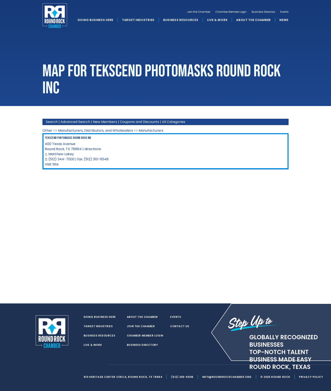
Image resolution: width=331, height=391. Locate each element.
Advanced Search (75, 121)
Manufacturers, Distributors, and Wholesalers (95, 130)
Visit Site (52, 164)
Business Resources (180, 20)
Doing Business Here (95, 20)
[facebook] (94, 364)
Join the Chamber (198, 12)
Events (284, 12)
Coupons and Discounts (139, 121)
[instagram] (103, 364)
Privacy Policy (311, 377)
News (284, 20)
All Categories (173, 121)
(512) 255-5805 (182, 377)
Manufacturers (151, 130)
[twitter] (86, 364)
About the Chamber (253, 20)
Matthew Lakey (61, 154)
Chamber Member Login (231, 12)
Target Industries (138, 20)
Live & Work (217, 20)
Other (47, 130)
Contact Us (179, 326)
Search (52, 121)
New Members (105, 121)
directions (92, 149)
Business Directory (263, 12)
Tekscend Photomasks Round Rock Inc (68, 138)
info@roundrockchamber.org (227, 377)
